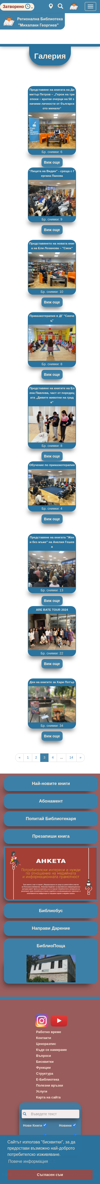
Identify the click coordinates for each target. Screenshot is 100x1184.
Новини (65, 1125)
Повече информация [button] (28, 1161)
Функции (43, 1068)
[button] (29, 8)
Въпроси (43, 1056)
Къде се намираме (51, 1050)
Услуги (41, 1091)
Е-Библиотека (47, 1079)
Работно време (48, 1032)
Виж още (52, 162)
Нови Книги (32, 1125)
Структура (44, 1073)
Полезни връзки (49, 1085)
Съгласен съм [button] (50, 1175)
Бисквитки (45, 1062)
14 (71, 757)
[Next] (80, 757)
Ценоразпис (46, 1044)
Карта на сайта (48, 1097)
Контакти (43, 1038)
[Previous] (19, 757)
